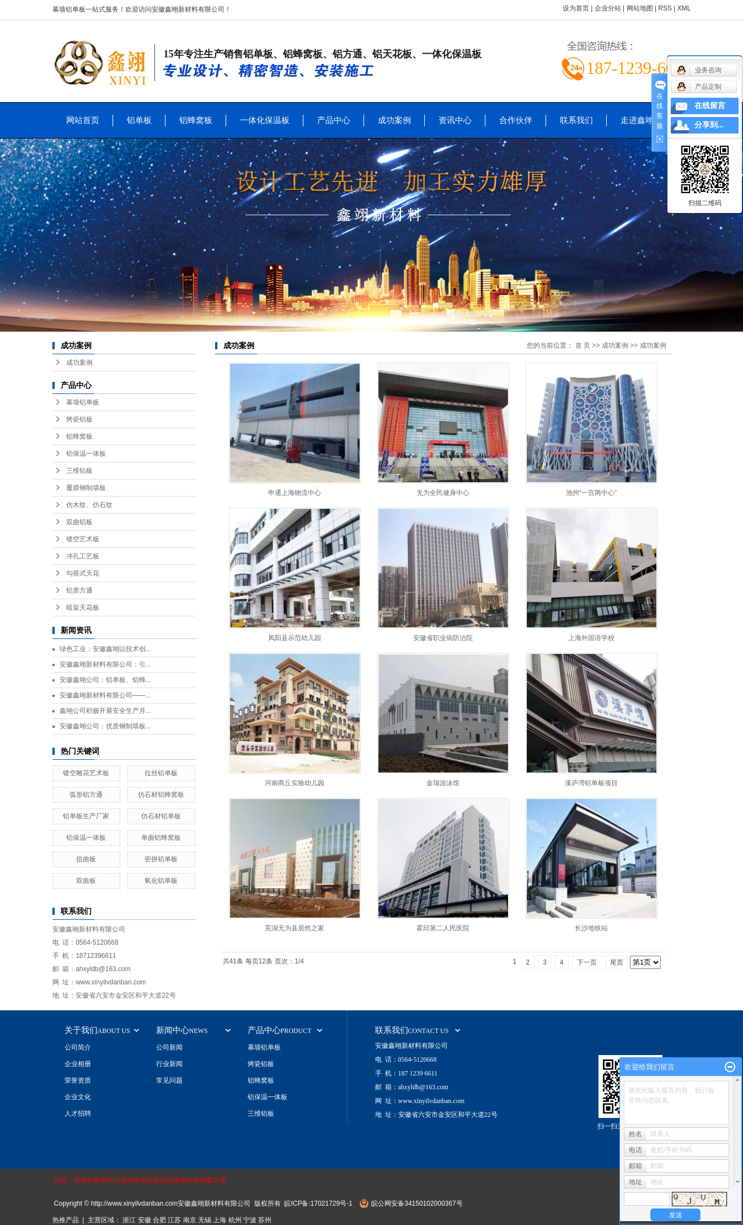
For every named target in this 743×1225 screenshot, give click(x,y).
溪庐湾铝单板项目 (591, 783)
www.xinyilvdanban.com (111, 982)
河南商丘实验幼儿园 (294, 783)
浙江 (129, 1220)
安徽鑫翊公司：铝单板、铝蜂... (105, 680)
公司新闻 (169, 1047)
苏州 (264, 1220)
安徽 (144, 1220)
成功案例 (394, 120)
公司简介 (78, 1047)
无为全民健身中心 (442, 493)
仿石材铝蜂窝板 (161, 794)
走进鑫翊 (637, 120)
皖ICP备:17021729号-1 (318, 1203)
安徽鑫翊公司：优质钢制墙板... (105, 726)
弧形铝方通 (86, 794)
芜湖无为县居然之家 (294, 928)
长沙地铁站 (591, 928)
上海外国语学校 (591, 638)
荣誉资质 (78, 1080)
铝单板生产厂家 (86, 816)
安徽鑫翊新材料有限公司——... (105, 695)
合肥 (159, 1220)
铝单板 (139, 120)
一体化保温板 (265, 120)
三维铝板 (79, 471)
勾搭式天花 (82, 573)
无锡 (204, 1220)
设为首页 (576, 8)
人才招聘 (78, 1113)
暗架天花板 (82, 607)
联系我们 (576, 120)
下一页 (587, 962)
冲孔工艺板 (82, 556)
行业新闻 (169, 1064)
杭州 (235, 1220)
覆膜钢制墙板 (86, 488)
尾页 (616, 962)
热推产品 (65, 1220)
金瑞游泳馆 (442, 783)
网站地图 (640, 8)
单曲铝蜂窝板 (161, 837)
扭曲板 (86, 859)
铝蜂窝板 (195, 120)
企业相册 (78, 1064)
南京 (189, 1220)
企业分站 (608, 8)
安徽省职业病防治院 (443, 638)
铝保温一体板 (86, 453)
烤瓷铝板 (79, 419)
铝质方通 (79, 590)
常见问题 (169, 1080)
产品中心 (333, 120)
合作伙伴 (515, 120)
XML (684, 8)
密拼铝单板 (161, 859)
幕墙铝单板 (82, 402)
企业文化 (78, 1097)
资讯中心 (455, 120)
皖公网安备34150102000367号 (416, 1203)
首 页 (582, 345)
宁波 (249, 1220)
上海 (219, 1220)
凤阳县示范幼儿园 (294, 638)
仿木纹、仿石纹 (89, 505)
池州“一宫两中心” (591, 493)
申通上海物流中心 (294, 493)
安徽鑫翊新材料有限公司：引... (105, 664)
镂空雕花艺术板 (86, 773)
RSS (665, 8)
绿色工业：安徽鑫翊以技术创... (105, 649)
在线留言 (709, 106)
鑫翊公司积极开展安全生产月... (105, 711)
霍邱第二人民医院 (442, 928)
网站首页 (82, 120)
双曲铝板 (79, 522)
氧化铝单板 (161, 881)
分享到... (709, 125)
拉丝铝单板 (161, 773)
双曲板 (86, 881)
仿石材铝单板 (161, 816)
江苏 (174, 1220)
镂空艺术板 (82, 539)
